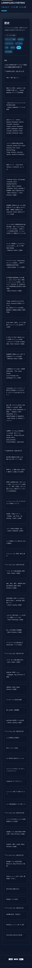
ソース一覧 (14, 7)
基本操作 (20, 39)
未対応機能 (8, 51)
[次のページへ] (21, 959)
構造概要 (4, 11)
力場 (6, 47)
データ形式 (19, 43)
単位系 (13, 47)
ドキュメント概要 (10, 39)
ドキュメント (5, 7)
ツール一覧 (22, 7)
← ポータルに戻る (10, 35)
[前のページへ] (11, 959)
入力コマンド (9, 43)
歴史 (18, 47)
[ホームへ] (16, 959)
